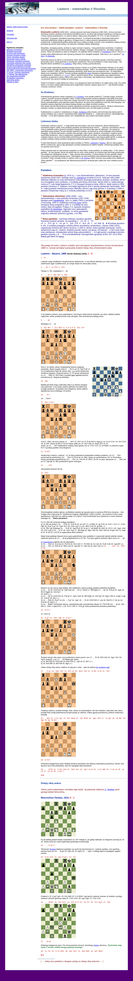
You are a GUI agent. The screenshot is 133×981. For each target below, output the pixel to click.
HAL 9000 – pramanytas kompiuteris (20, 70)
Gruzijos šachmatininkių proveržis (19, 67)
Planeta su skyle (12, 82)
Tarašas (52, 858)
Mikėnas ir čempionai (14, 50)
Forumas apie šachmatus (16, 53)
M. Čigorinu (85, 158)
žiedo (89, 73)
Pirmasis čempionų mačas (16, 55)
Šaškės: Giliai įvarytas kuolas (17, 27)
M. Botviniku (50, 56)
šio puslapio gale (102, 674)
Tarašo (96, 956)
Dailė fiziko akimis (13, 80)
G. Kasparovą (80, 178)
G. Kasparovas (47, 547)
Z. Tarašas (109, 798)
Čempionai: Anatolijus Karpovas (18, 61)
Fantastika (10, 34)
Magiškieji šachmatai (14, 51)
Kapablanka (106, 52)
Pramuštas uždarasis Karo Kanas (19, 63)
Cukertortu (94, 143)
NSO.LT (9, 42)
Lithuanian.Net (12, 38)
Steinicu (103, 143)
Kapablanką (58, 200)
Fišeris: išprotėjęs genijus (16, 57)
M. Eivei (77, 203)
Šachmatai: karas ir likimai (16, 59)
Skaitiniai (10, 31)
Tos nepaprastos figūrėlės (16, 76)
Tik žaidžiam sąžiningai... (16, 78)
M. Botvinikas (56, 209)
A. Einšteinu (67, 64)
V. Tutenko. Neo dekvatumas (17, 74)
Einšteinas (83, 112)
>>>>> (66, 75)
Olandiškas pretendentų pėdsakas (19, 65)
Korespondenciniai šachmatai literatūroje (21, 69)
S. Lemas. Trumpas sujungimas (18, 72)
